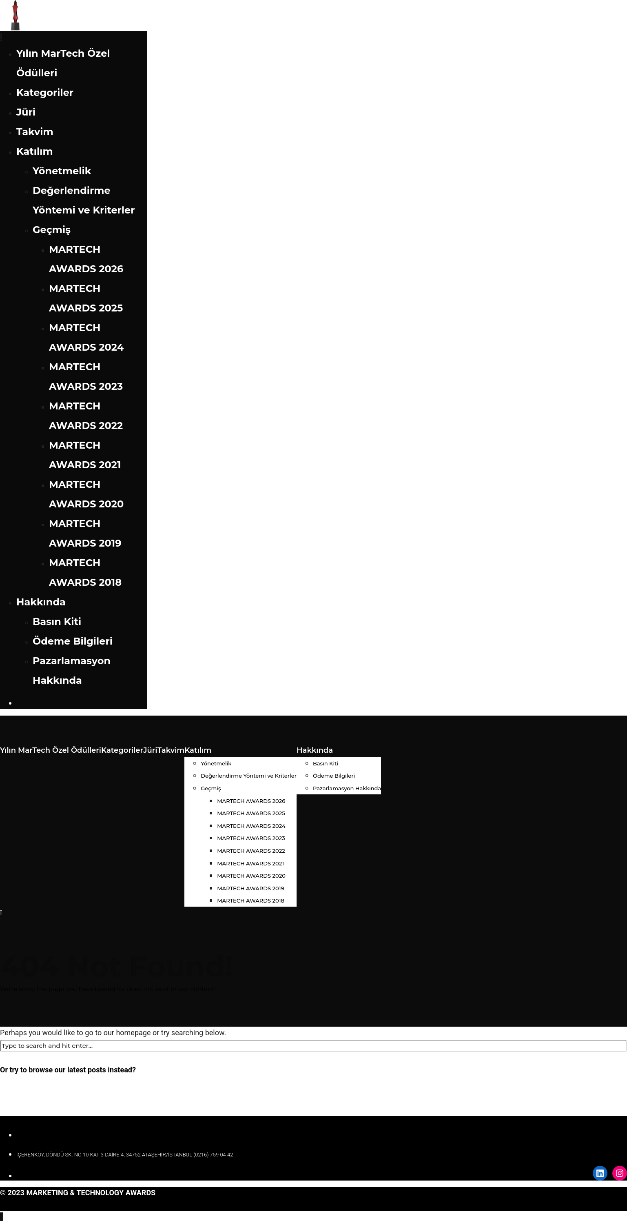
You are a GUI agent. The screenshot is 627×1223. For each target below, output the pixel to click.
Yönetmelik (62, 171)
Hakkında (41, 602)
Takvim (34, 132)
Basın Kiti (57, 621)
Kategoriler (44, 92)
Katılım (34, 151)
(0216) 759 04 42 (213, 1155)
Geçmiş (52, 230)
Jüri (25, 112)
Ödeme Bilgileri (73, 641)
